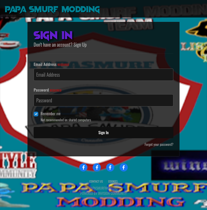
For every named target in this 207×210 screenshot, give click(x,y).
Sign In (104, 132)
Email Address (51, 64)
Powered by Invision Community (103, 193)
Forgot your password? (159, 144)
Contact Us (96, 181)
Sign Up (80, 44)
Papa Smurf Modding (52, 8)
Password (47, 90)
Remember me (51, 113)
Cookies (113, 181)
